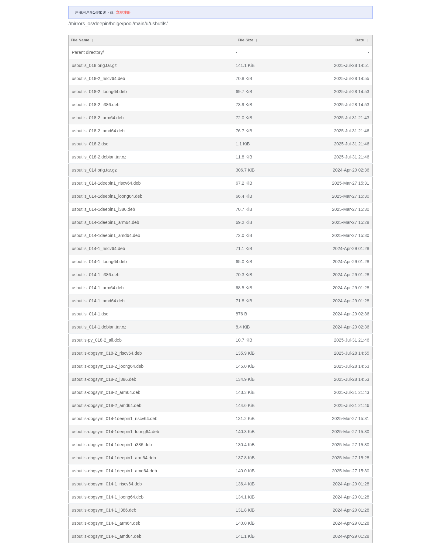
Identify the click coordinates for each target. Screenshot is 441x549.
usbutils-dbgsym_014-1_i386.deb (104, 510)
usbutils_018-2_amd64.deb (98, 130)
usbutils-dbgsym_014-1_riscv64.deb (107, 483)
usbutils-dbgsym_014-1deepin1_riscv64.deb (115, 418)
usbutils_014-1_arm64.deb (97, 287)
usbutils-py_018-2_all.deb (97, 340)
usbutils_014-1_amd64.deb (98, 300)
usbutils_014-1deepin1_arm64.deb (105, 222)
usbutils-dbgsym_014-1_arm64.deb (106, 523)
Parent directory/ (88, 52)
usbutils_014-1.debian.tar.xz (99, 327)
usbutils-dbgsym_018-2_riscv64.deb (107, 353)
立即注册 (123, 12)
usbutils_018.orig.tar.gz (94, 65)
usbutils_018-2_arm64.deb (97, 117)
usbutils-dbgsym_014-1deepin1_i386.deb (112, 444)
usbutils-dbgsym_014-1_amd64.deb (106, 536)
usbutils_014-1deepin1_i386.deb (103, 209)
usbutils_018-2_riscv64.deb (98, 78)
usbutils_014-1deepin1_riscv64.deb (106, 183)
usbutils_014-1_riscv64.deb (98, 248)
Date (360, 40)
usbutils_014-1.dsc (90, 313)
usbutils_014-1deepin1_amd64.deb (106, 235)
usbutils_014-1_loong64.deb (99, 261)
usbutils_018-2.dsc (90, 143)
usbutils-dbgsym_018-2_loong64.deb (108, 366)
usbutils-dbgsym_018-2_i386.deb (104, 379)
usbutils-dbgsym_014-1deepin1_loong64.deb (115, 431)
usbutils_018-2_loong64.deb (99, 91)
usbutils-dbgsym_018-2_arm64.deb (106, 392)
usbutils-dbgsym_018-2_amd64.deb (106, 405)
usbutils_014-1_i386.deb (96, 274)
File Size (245, 40)
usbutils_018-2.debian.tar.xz (99, 157)
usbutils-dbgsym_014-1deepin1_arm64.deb (114, 457)
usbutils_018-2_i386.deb (96, 104)
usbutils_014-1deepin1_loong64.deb (107, 196)
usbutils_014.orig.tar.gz (94, 170)
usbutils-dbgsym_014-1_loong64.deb (108, 497)
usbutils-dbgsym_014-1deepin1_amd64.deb (114, 470)
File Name (80, 40)
